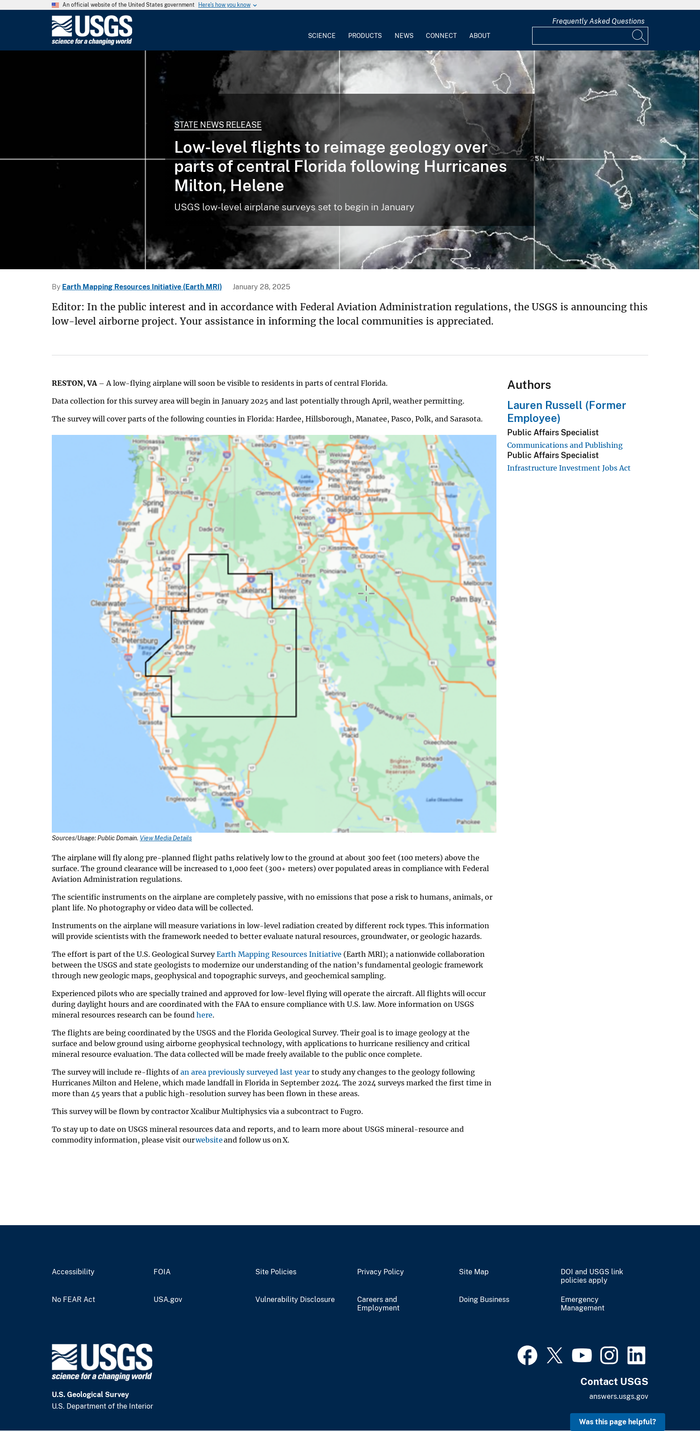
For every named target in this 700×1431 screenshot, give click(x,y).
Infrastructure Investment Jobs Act (569, 467)
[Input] (590, 36)
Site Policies (275, 1272)
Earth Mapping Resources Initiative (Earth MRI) (142, 287)
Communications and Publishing (565, 445)
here (204, 1014)
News (404, 35)
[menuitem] (322, 30)
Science (322, 35)
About (479, 35)
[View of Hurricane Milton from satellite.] (350, 159)
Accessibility (73, 1272)
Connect (441, 35)
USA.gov (168, 1300)
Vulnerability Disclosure (295, 1300)
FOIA (162, 1272)
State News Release (218, 124)
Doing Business (484, 1300)
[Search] (639, 36)
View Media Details (166, 838)
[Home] (92, 43)
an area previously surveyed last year (245, 1072)
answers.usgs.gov (618, 1396)
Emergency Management (582, 1304)
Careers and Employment (378, 1304)
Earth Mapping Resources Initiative (279, 954)
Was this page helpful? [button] (617, 1422)
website (209, 1139)
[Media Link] (274, 634)
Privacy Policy (380, 1272)
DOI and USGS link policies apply (592, 1276)
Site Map (474, 1272)
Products (365, 35)
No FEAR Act (73, 1300)
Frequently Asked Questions (598, 21)
